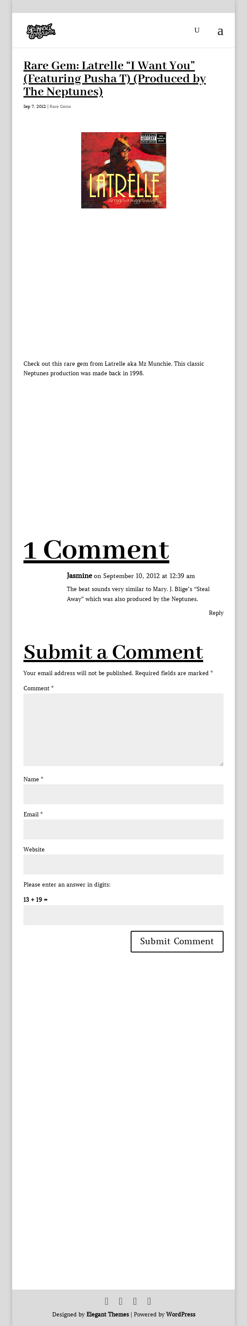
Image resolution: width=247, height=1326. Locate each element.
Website (34, 849)
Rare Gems (60, 106)
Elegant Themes (107, 1314)
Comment (38, 688)
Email (33, 814)
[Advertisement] (135, 439)
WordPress (180, 1314)
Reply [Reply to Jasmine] (216, 613)
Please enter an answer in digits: (67, 884)
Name (33, 779)
